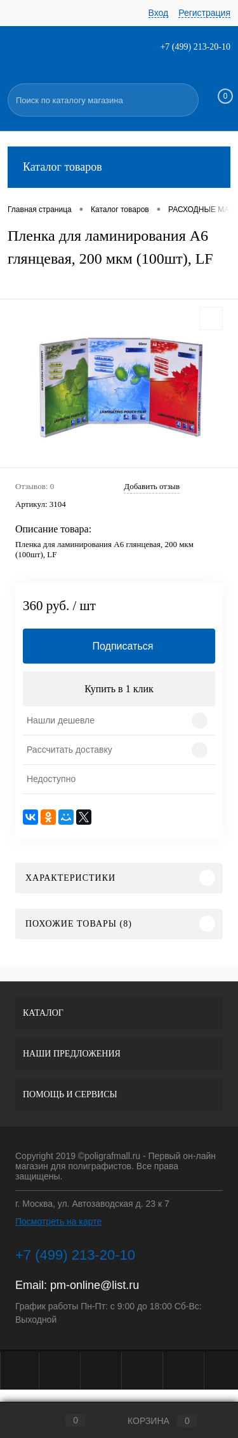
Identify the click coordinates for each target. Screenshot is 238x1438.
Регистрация (204, 13)
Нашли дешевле (61, 720)
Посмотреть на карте (58, 1221)
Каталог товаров (119, 167)
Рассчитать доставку (69, 749)
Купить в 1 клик (119, 688)
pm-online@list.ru (94, 1285)
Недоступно (51, 779)
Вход (159, 13)
